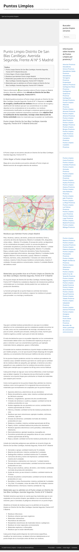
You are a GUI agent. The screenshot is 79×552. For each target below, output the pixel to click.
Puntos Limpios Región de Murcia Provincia (69, 260)
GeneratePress (29, 547)
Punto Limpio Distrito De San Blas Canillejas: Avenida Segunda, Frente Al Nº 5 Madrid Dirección (27, 71)
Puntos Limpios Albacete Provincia (68, 104)
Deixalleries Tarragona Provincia (67, 78)
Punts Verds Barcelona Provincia (67, 320)
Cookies (58, 547)
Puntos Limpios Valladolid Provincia (68, 303)
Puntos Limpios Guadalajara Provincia (68, 176)
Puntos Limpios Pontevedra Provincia (68, 254)
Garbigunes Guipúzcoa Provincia (67, 93)
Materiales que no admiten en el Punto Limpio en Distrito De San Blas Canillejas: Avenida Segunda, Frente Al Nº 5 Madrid (28, 84)
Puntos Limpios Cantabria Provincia (68, 138)
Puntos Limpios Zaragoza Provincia (68, 314)
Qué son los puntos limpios (10, 16)
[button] (29, 211)
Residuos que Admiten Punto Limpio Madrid (21, 76)
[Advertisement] (29, 33)
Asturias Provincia (69, 64)
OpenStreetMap (44, 229)
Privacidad (51, 547)
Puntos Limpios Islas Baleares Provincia (68, 191)
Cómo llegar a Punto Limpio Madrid (18, 74)
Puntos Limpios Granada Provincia (68, 169)
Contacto (74, 547)
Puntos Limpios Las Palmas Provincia (68, 207)
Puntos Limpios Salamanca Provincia (68, 267)
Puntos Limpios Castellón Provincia (68, 145)
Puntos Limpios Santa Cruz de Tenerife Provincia (69, 274)
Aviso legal (66, 547)
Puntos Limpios (19, 5)
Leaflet (36, 229)
